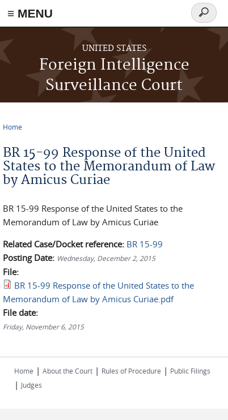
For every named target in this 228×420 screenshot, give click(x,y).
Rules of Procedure (131, 370)
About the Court (67, 370)
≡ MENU (30, 13)
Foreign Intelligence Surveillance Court (114, 75)
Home (12, 126)
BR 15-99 (144, 244)
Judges (31, 384)
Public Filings (190, 370)
